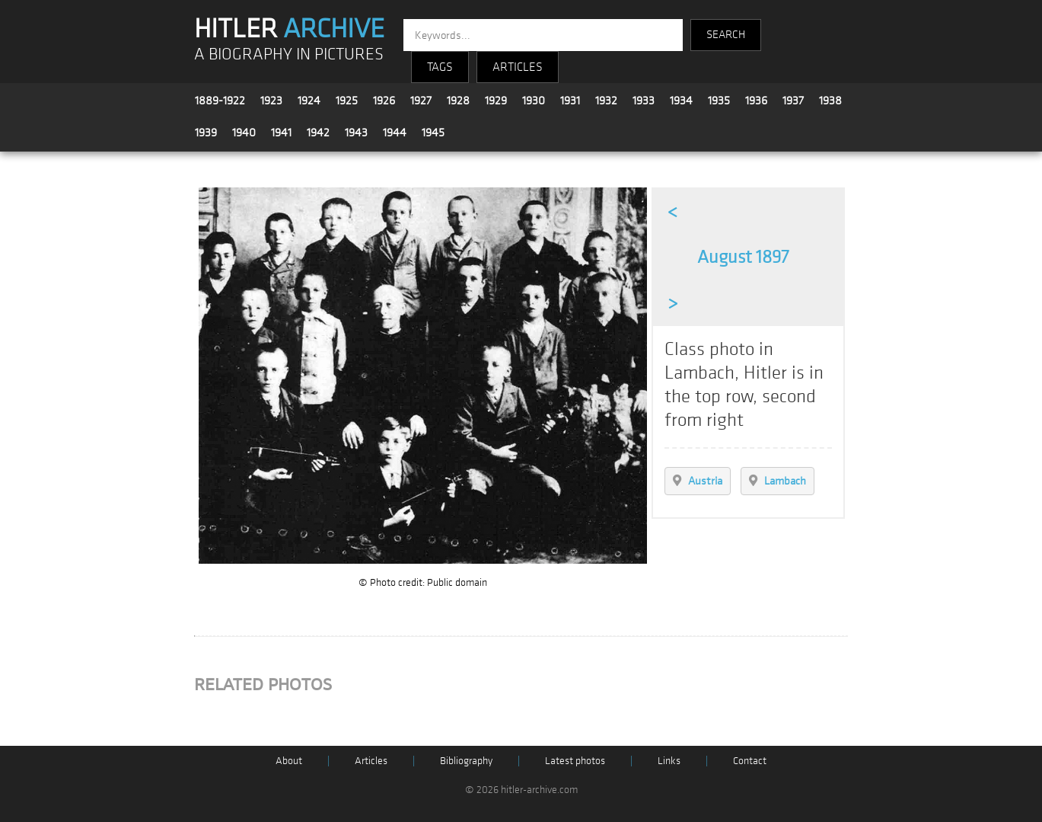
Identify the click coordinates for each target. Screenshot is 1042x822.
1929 (496, 100)
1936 (756, 100)
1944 (394, 132)
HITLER (289, 29)
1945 (433, 132)
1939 (206, 132)
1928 (458, 100)
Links (669, 760)
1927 (421, 100)
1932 (606, 100)
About (289, 760)
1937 (793, 100)
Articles (371, 760)
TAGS (440, 67)
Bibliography (466, 760)
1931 (570, 100)
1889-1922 (220, 100)
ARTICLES (517, 67)
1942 (318, 132)
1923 (271, 100)
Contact (749, 760)
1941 (281, 132)
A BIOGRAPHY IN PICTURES (289, 54)
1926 (384, 100)
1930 (533, 100)
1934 (681, 100)
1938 (830, 100)
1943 (356, 132)
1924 (309, 100)
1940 (244, 132)
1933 (644, 100)
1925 (347, 100)
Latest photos (575, 760)
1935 (719, 100)
